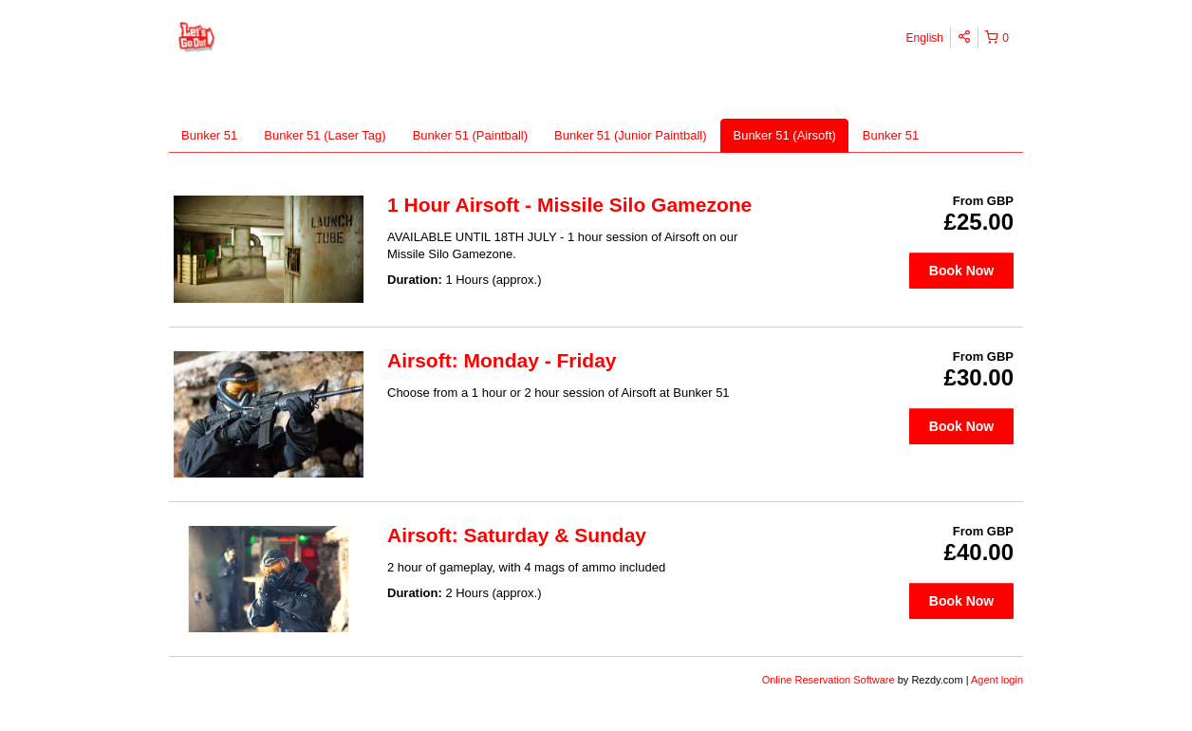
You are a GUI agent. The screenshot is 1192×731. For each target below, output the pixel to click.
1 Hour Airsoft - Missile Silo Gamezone (569, 205)
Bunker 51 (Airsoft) (784, 135)
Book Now (961, 270)
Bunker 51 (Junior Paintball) (630, 135)
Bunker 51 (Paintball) (470, 135)
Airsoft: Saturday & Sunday (516, 535)
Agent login (997, 679)
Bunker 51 (209, 135)
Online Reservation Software (828, 679)
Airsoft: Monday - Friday (502, 360)
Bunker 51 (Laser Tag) (324, 135)
